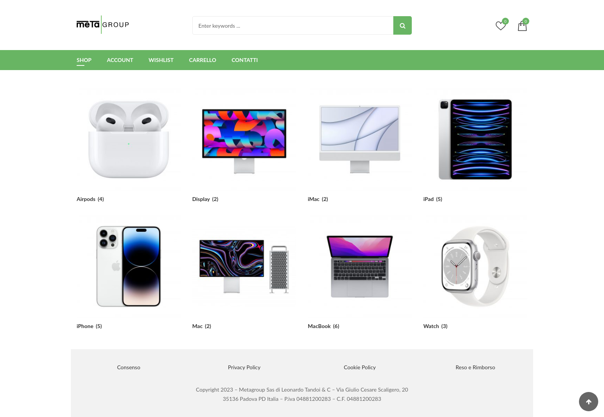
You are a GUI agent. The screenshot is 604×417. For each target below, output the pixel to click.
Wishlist (161, 60)
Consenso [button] (128, 367)
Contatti (245, 60)
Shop (84, 60)
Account (120, 60)
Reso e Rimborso (475, 367)
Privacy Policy (244, 367)
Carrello (202, 60)
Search (402, 25)
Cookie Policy (360, 367)
